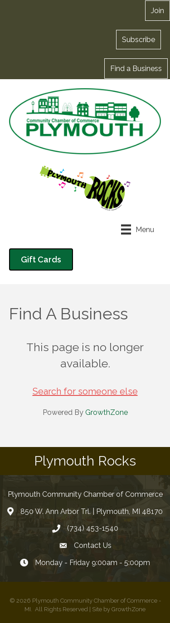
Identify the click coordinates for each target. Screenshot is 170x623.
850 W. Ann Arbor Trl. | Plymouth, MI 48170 (91, 511)
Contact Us (93, 545)
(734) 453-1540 (92, 528)
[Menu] (137, 229)
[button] (138, 39)
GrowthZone (106, 412)
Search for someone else (85, 391)
